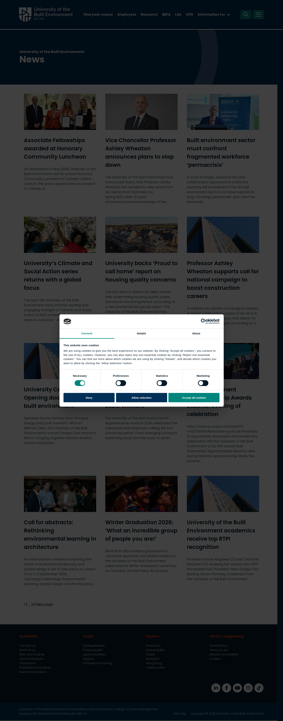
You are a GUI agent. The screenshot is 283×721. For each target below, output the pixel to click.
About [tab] (196, 333)
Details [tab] (141, 333)
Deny (89, 397)
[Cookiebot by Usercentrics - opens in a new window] (204, 321)
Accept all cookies (194, 397)
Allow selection (141, 397)
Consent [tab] (86, 333)
